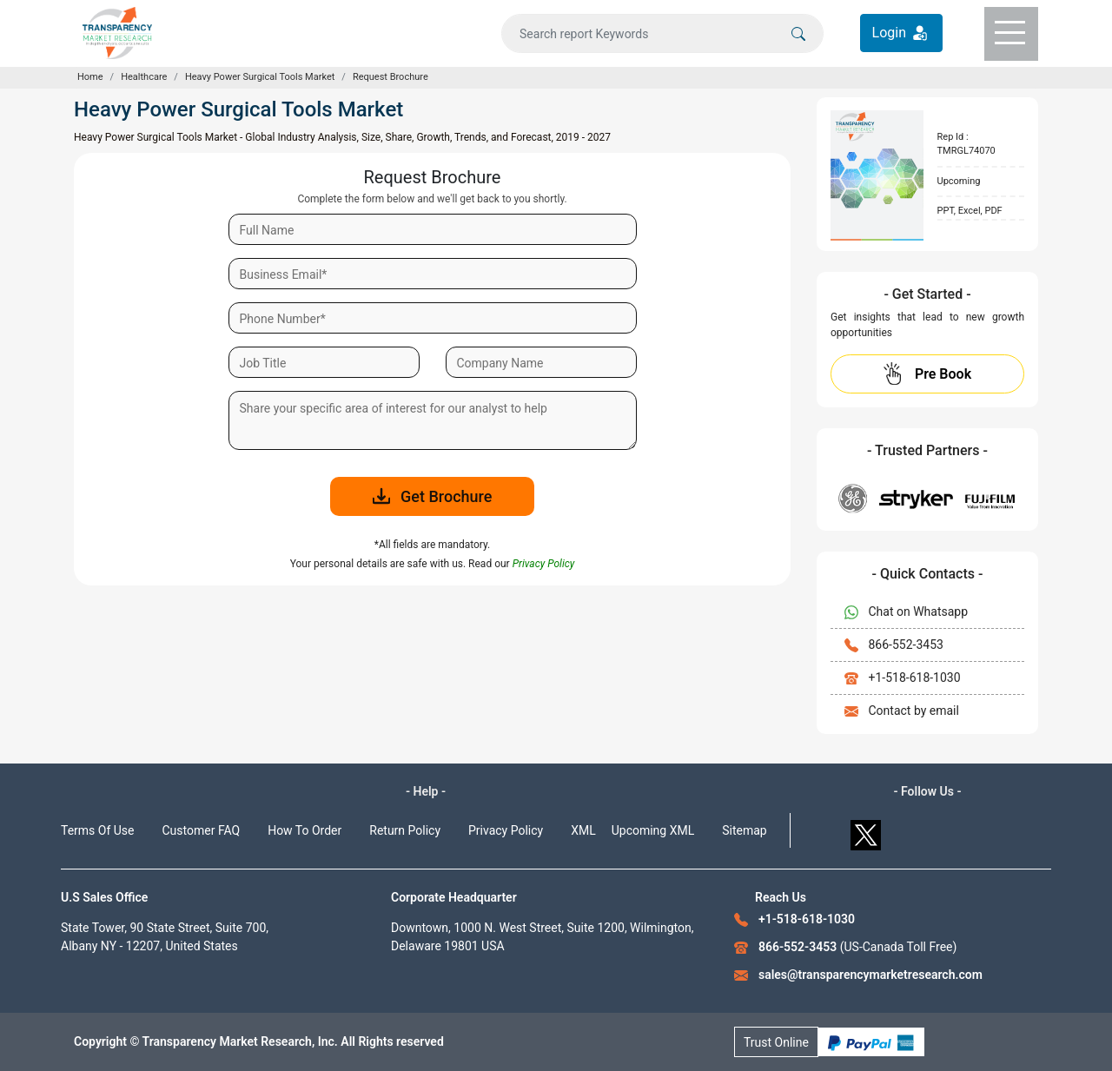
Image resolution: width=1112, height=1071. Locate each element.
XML (583, 830)
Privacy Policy (505, 830)
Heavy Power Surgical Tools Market (259, 77)
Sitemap (744, 830)
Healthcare (144, 77)
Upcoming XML (653, 830)
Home (90, 77)
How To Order (304, 830)
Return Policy (404, 830)
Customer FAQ (201, 830)
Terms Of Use (98, 830)
